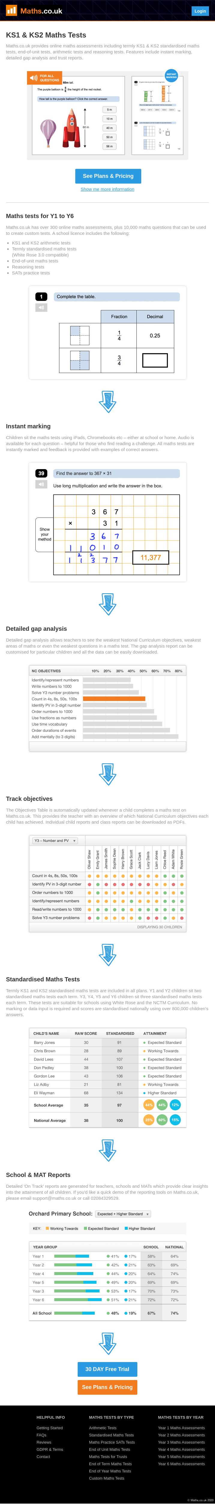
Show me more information (107, 189)
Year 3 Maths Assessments (181, 1442)
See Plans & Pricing (108, 176)
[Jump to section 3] (108, 412)
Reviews (44, 1442)
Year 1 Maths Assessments (181, 1428)
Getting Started (50, 1428)
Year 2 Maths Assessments (181, 1435)
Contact (43, 1456)
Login (200, 11)
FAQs (41, 1435)
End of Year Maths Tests (110, 1471)
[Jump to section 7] (108, 1160)
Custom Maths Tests (106, 1478)
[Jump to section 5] (108, 784)
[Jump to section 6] (108, 965)
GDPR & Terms (50, 1449)
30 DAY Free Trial (107, 1369)
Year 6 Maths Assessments (181, 1464)
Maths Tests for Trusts (108, 1456)
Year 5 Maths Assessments (181, 1456)
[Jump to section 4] (108, 614)
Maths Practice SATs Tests (112, 1442)
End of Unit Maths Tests (109, 1449)
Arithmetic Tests (103, 1428)
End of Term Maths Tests (110, 1464)
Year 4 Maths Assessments (181, 1449)
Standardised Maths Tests (111, 1435)
